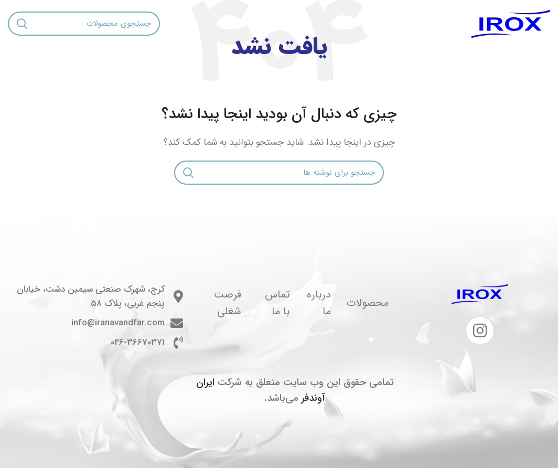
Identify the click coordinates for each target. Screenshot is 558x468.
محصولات (368, 303)
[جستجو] (84, 24)
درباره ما (319, 303)
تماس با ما (277, 303)
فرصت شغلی (227, 303)
